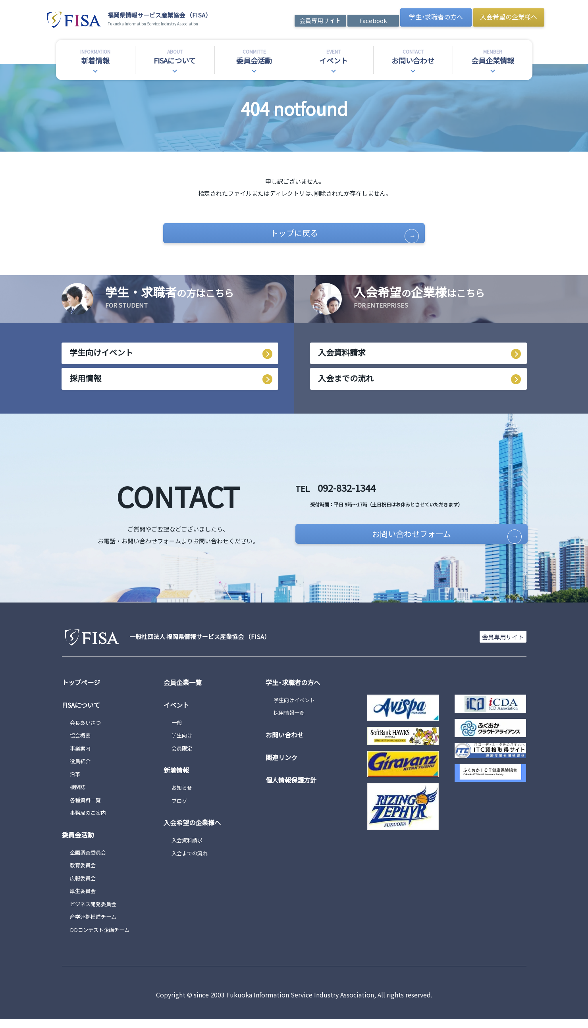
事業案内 (82, 756)
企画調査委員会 (91, 860)
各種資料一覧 (88, 808)
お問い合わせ (287, 742)
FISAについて (83, 713)
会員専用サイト (320, 20)
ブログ (180, 809)
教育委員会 (85, 873)
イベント (178, 713)
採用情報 (85, 385)
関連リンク (283, 765)
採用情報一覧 (291, 721)
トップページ (83, 690)
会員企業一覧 (185, 690)
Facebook (373, 20)
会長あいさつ (88, 730)
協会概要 (82, 743)
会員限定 (183, 756)
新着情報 (178, 778)
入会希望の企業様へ (508, 16)
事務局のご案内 (91, 821)
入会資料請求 (342, 358)
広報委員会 (85, 886)
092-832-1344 (370, 492)
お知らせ (183, 796)
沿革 (76, 782)
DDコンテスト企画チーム (104, 938)
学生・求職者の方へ (436, 16)
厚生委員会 (85, 899)
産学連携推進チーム (96, 925)
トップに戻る (319, 235)
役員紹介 (82, 769)
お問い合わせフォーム (406, 543)
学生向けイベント (101, 358)
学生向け (183, 743)
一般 (177, 730)
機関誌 (79, 795)
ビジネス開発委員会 (96, 912)
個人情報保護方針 (294, 788)
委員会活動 (80, 842)
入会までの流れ (346, 385)
